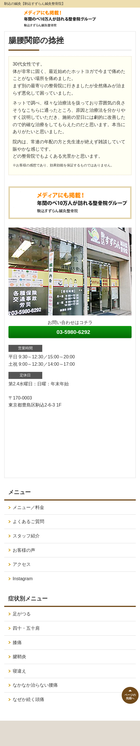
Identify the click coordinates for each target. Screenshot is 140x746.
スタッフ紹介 (26, 535)
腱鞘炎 (19, 656)
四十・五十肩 (26, 628)
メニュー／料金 (28, 507)
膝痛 (17, 642)
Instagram (23, 578)
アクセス (22, 564)
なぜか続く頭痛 (28, 699)
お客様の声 (24, 550)
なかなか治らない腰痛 (35, 685)
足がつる (22, 613)
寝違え (19, 671)
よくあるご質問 (28, 521)
